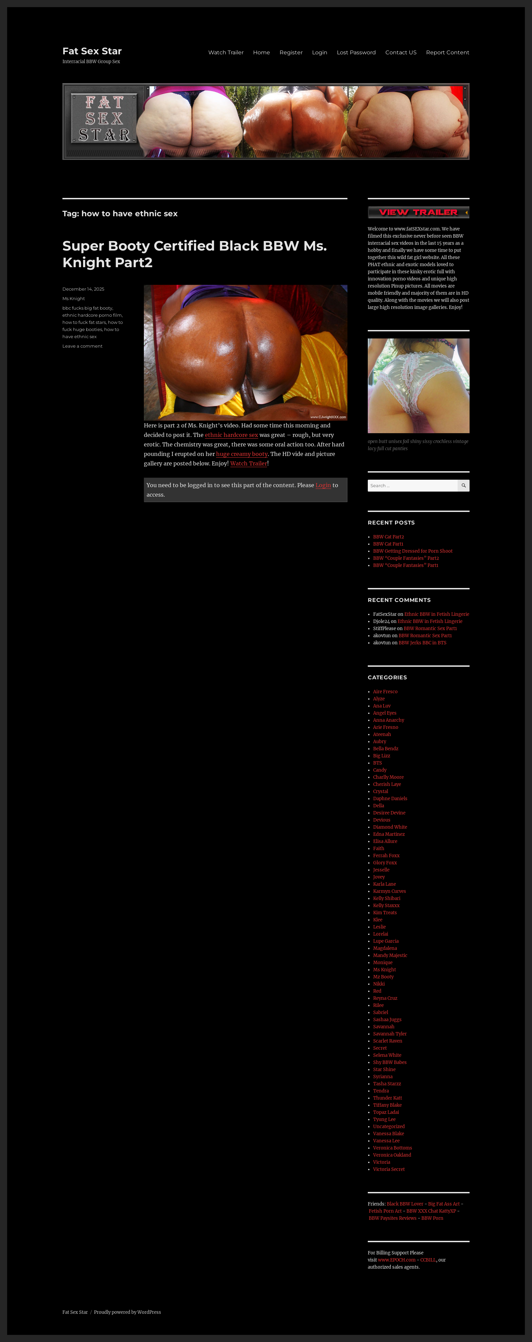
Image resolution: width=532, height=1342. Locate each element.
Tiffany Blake (387, 1105)
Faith (378, 848)
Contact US (401, 52)
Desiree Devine (389, 813)
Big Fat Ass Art (444, 1204)
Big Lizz (381, 756)
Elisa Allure (385, 841)
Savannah (384, 1027)
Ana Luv (382, 706)
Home (261, 52)
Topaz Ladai (386, 1112)
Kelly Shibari (386, 898)
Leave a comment (82, 346)
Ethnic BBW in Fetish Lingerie (436, 614)
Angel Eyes (385, 713)
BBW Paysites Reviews (393, 1218)
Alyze (379, 699)
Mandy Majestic (390, 955)
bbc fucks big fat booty (87, 308)
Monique (383, 963)
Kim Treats (385, 913)
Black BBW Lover (405, 1204)
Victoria (381, 1162)
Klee (377, 920)
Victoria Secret (389, 1169)
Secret (380, 1048)
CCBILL (428, 1260)
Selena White (387, 1055)
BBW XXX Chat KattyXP (431, 1211)
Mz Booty (383, 977)
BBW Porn (432, 1218)
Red (377, 991)
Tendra (381, 1091)
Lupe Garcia (386, 941)
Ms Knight (73, 298)
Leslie (379, 927)
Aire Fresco (385, 692)
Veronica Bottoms (392, 1148)
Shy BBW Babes (390, 1062)
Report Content (448, 52)
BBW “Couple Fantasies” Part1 (405, 565)
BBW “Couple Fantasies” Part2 (406, 558)
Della (378, 806)
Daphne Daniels (390, 799)
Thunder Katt (387, 1098)
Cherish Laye (387, 784)
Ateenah (382, 734)
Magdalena (385, 948)
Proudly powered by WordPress (127, 1312)
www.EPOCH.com (397, 1260)
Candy (379, 770)
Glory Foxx (385, 863)
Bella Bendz (385, 749)
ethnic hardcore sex (231, 434)
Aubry (379, 741)
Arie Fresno (385, 727)
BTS (377, 763)
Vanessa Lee (386, 1141)
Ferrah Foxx (386, 856)
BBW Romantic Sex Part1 (430, 628)
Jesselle (381, 870)
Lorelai (380, 934)
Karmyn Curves (389, 891)
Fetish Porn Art (385, 1211)
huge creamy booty (242, 454)
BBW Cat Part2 (388, 537)
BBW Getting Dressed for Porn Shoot (413, 551)
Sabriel (380, 1012)
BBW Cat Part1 (388, 544)
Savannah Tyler (390, 1034)
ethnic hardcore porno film (92, 315)
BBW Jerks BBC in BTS (422, 643)
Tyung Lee (384, 1119)
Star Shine (384, 1069)
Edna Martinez (389, 834)
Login (319, 52)
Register (291, 52)
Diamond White (390, 827)
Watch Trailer (226, 52)
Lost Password (356, 52)
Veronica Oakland (392, 1155)
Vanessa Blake (388, 1134)
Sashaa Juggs (387, 1020)
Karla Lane (384, 884)
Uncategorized (389, 1126)
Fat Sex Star (92, 51)
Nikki (379, 984)
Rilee (378, 1005)
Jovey (379, 877)
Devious (382, 820)
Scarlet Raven (387, 1041)
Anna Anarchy (388, 720)
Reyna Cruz (385, 998)
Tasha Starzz (387, 1084)
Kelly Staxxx (386, 905)
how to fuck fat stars (84, 322)
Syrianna (383, 1077)
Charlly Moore (388, 777)
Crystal (380, 791)
